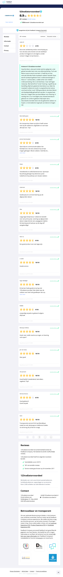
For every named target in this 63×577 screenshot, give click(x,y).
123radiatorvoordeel (30, 11)
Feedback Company (32, 573)
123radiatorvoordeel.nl (49, 497)
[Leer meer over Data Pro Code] (26, 546)
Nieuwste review (52, 36)
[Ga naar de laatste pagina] (51, 437)
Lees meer (22, 153)
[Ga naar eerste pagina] (27, 437)
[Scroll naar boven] (58, 572)
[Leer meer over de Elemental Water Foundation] (53, 558)
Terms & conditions (41, 571)
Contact (32, 571)
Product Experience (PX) (38, 525)
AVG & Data (25, 571)
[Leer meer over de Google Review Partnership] (26, 558)
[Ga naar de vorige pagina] (33, 437)
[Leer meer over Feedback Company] (53, 546)
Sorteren (43, 36)
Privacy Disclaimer (15, 571)
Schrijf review (31, 19)
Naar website (9, 22)
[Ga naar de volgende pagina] (45, 437)
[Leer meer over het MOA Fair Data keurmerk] (39, 546)
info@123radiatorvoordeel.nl (49, 495)
